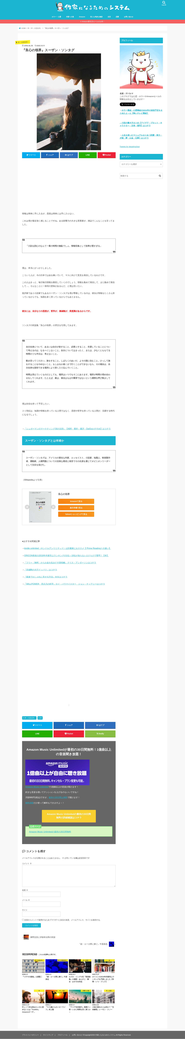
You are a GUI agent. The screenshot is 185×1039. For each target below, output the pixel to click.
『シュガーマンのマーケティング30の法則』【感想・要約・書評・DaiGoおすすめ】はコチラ (67, 429)
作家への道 (70, 17)
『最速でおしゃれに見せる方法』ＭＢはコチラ (45, 577)
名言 (109, 17)
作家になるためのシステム (105, 1035)
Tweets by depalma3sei (130, 147)
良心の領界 (64, 494)
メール (26, 900)
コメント (27, 864)
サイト (24, 910)
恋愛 (117, 17)
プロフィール (63, 1035)
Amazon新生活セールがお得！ (93, 21)
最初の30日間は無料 (58, 797)
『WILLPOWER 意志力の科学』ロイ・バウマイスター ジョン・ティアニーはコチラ (64, 584)
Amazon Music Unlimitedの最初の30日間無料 (50, 832)
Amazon (82, 17)
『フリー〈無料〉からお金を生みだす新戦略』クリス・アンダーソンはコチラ (60, 562)
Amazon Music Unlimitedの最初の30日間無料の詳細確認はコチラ (69, 816)
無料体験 (29, 803)
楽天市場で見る (76, 508)
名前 (25, 890)
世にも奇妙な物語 (96, 17)
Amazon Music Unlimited (37, 787)
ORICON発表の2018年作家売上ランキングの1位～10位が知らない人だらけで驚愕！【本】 (66, 555)
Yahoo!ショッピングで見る (76, 514)
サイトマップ (48, 1035)
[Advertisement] (69, 186)
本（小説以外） (30, 718)
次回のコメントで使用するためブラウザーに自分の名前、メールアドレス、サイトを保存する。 (63, 920)
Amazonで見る (76, 501)
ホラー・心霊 (56, 17)
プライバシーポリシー (30, 1035)
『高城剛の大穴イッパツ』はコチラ (40, 570)
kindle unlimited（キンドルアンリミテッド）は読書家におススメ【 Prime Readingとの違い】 (67, 548)
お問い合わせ (128, 17)
